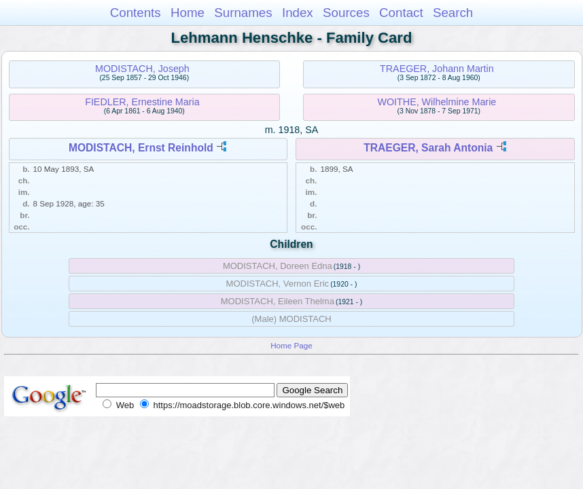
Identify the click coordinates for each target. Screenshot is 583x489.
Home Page (291, 345)
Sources (346, 12)
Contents (135, 12)
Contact (401, 12)
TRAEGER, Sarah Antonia (428, 147)
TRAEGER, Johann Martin (437, 68)
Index (297, 12)
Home (188, 12)
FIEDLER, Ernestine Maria (142, 101)
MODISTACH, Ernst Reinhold (141, 147)
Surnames (243, 12)
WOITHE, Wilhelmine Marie (437, 101)
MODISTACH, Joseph (142, 68)
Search (453, 12)
